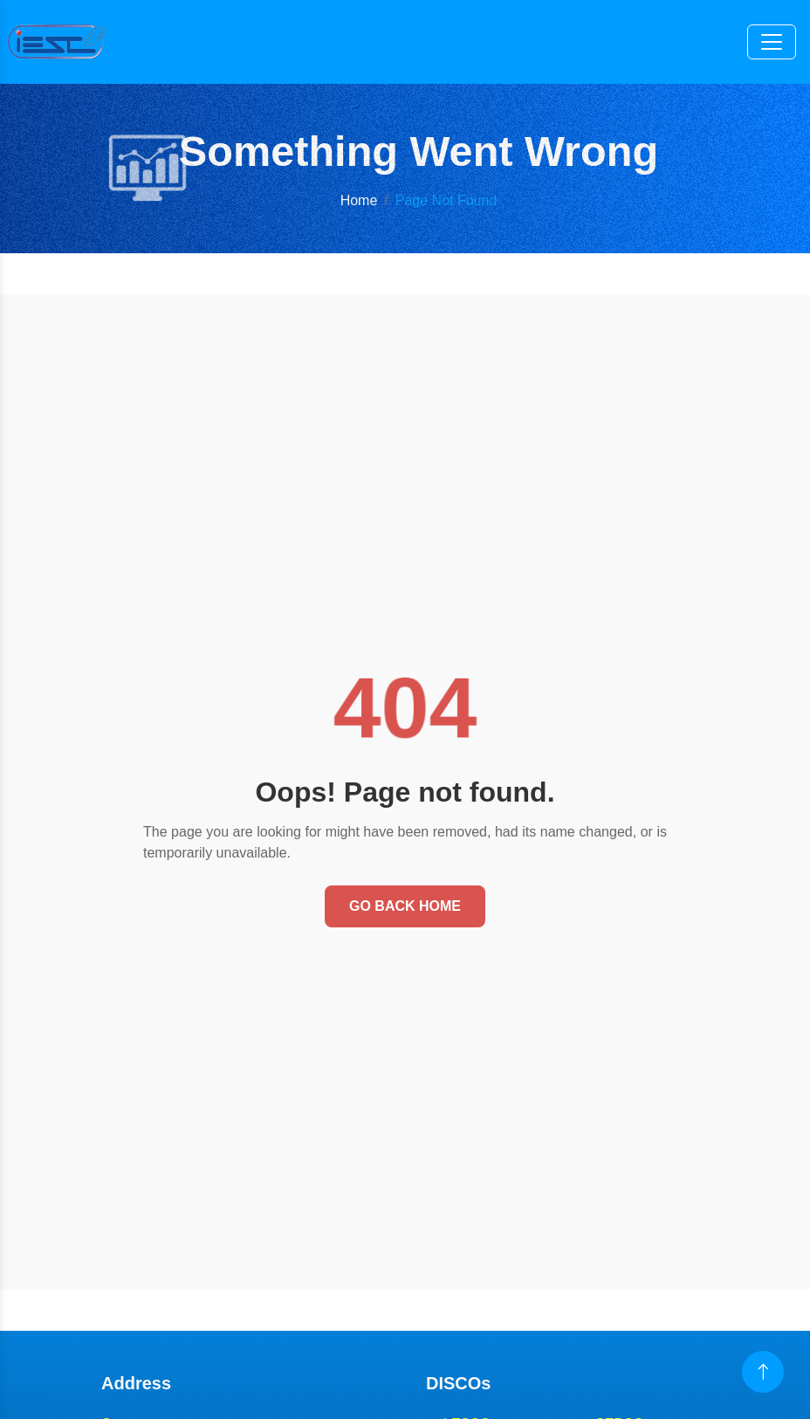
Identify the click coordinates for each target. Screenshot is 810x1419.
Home (359, 200)
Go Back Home (405, 906)
